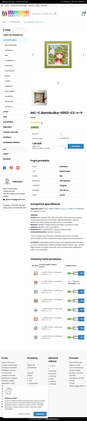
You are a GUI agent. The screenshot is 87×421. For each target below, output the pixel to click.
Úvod (4, 22)
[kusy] (59, 146)
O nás (7, 6)
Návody (32, 6)
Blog (37, 6)
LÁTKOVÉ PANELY (15, 22)
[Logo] (15, 14)
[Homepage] (2, 6)
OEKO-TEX (64, 209)
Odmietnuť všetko (24, 414)
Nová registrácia (79, 2)
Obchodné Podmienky (18, 6)
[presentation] (33, 55)
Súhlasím (40, 414)
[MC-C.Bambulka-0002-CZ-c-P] (58, 54)
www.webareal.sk (51, 419)
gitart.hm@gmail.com (15, 199)
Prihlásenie (67, 2)
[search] (55, 14)
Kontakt (44, 6)
